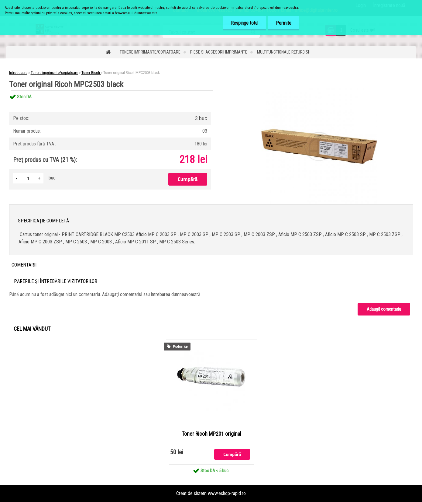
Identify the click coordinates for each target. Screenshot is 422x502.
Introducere (18, 72)
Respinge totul (244, 23)
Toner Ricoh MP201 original (211, 434)
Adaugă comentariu (384, 309)
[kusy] (28, 178)
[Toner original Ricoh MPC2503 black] (319, 90)
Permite (283, 23)
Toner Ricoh (91, 72)
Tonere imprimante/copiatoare (150, 52)
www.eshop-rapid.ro (227, 493)
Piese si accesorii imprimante (218, 52)
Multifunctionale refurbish (283, 52)
